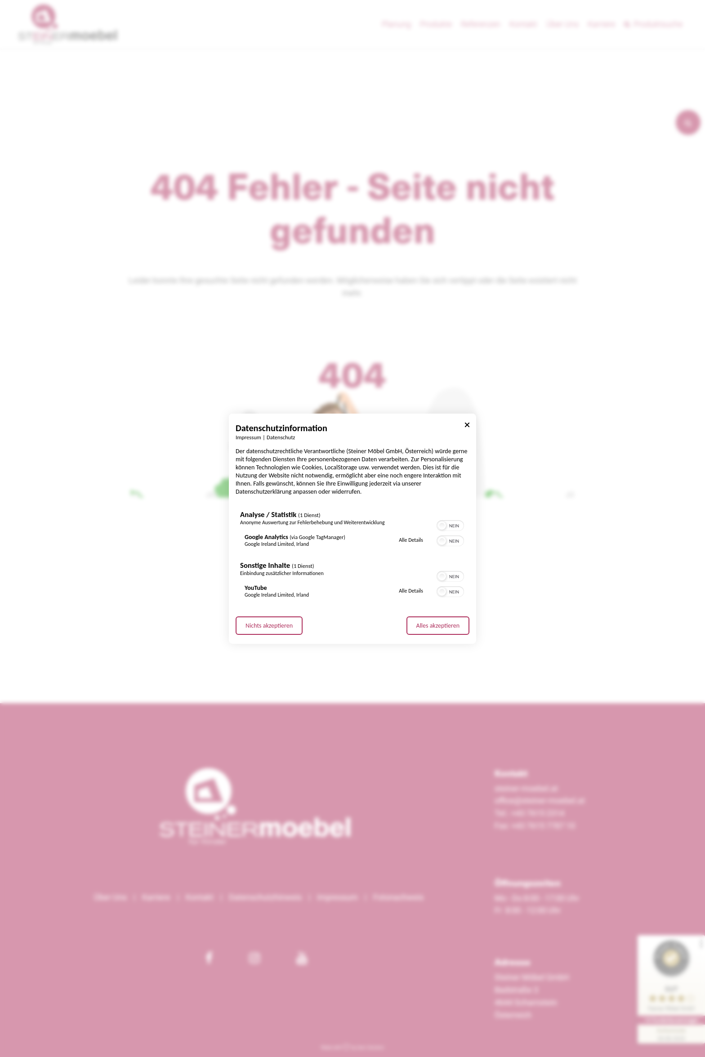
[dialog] (352, 528)
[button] (442, 526)
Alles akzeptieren (438, 625)
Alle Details (411, 540)
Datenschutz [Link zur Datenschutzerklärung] (281, 436)
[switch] (450, 524)
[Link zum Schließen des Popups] (467, 426)
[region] (352, 556)
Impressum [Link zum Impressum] (248, 436)
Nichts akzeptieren (269, 625)
